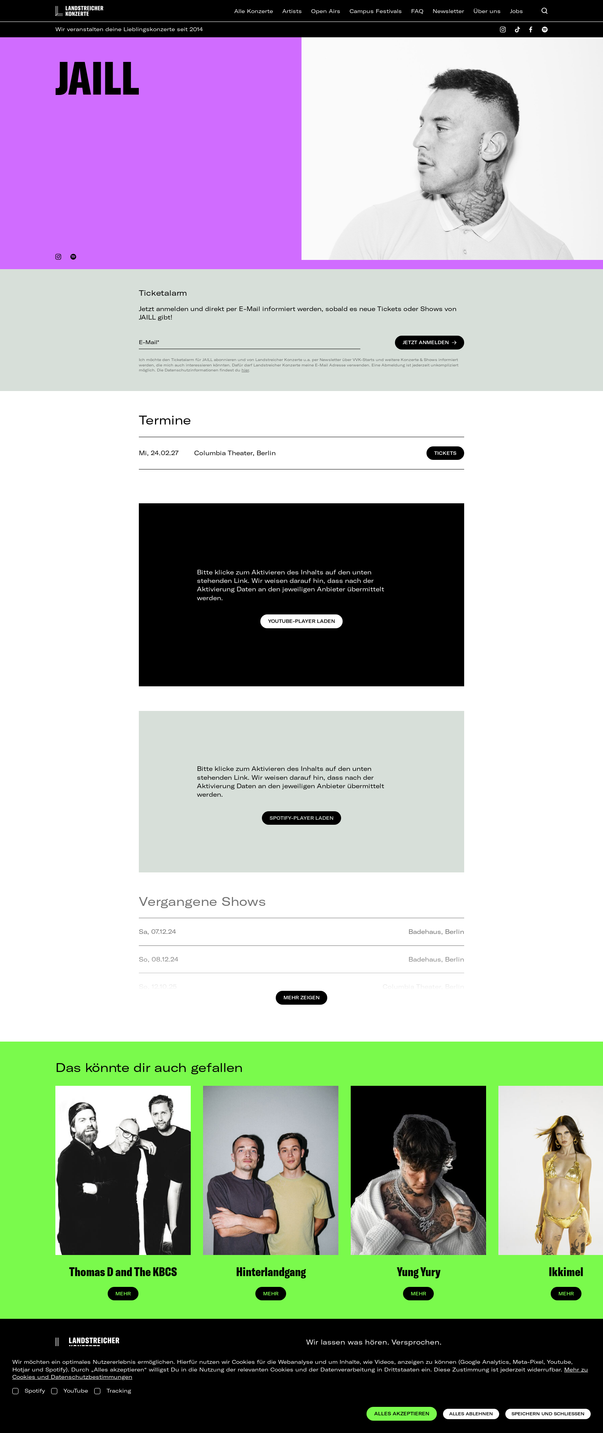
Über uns (487, 11)
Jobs (516, 11)
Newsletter (448, 11)
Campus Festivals (376, 11)
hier (245, 370)
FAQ (417, 11)
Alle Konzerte (253, 11)
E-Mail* (149, 342)
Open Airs (325, 11)
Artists (292, 11)
